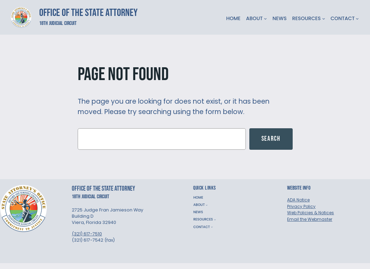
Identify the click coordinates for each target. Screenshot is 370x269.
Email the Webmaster (309, 219)
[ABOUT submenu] (265, 18)
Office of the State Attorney (88, 13)
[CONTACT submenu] (357, 18)
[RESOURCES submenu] (323, 18)
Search (271, 139)
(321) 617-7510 (87, 234)
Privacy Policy (301, 206)
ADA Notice (298, 200)
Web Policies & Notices (310, 213)
